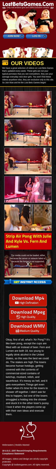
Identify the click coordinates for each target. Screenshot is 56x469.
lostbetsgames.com (23, 464)
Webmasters (8, 445)
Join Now (13, 36)
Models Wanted (22, 445)
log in (36, 36)
